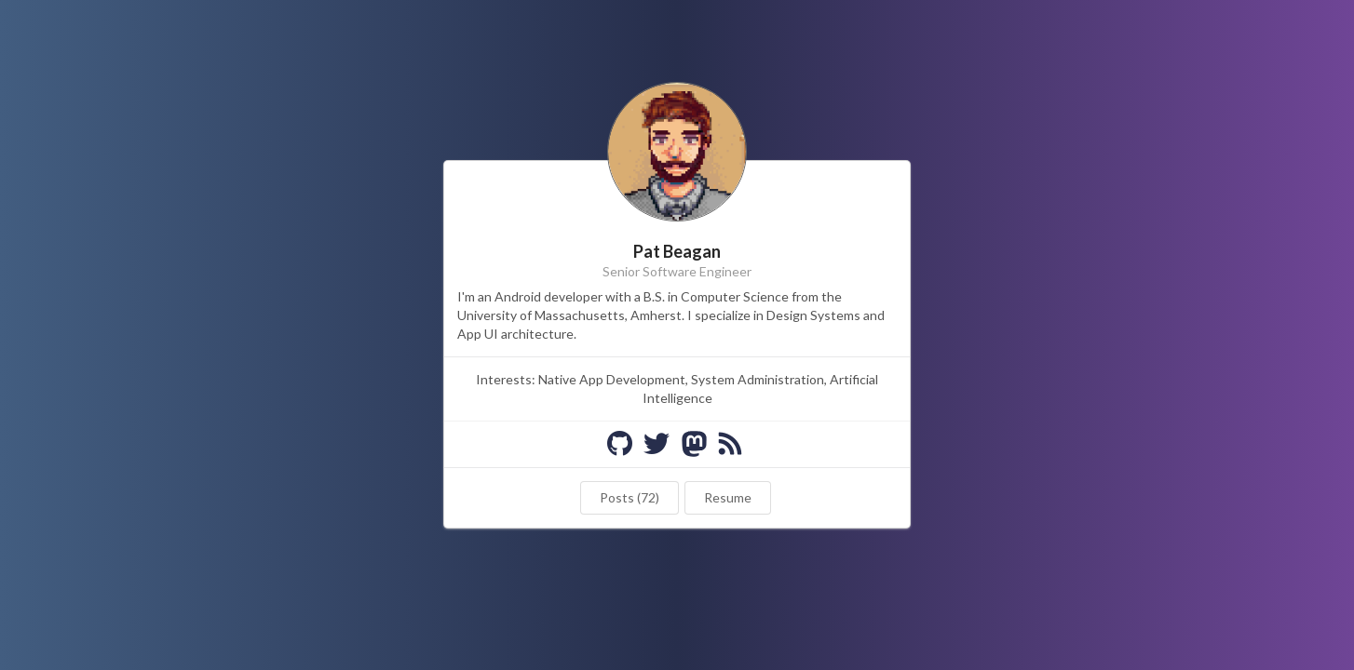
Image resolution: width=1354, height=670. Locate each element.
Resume (727, 497)
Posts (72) (629, 497)
